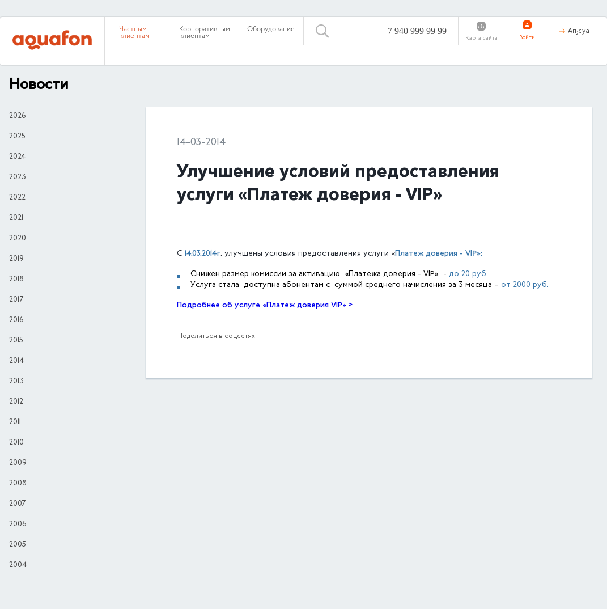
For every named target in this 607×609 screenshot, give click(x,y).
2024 (17, 157)
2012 (16, 402)
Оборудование (271, 29)
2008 (18, 484)
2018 (16, 280)
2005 (17, 545)
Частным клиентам (134, 33)
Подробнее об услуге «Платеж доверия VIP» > (265, 305)
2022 (17, 198)
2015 (16, 341)
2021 (16, 218)
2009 (18, 463)
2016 (16, 320)
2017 (16, 300)
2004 (18, 565)
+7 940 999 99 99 (415, 31)
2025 (17, 137)
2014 (16, 361)
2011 (15, 422)
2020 (17, 239)
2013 (16, 382)
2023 (17, 177)
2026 (17, 116)
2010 (16, 443)
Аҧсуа (578, 31)
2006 (17, 524)
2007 (17, 504)
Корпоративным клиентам (204, 33)
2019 (16, 259)
